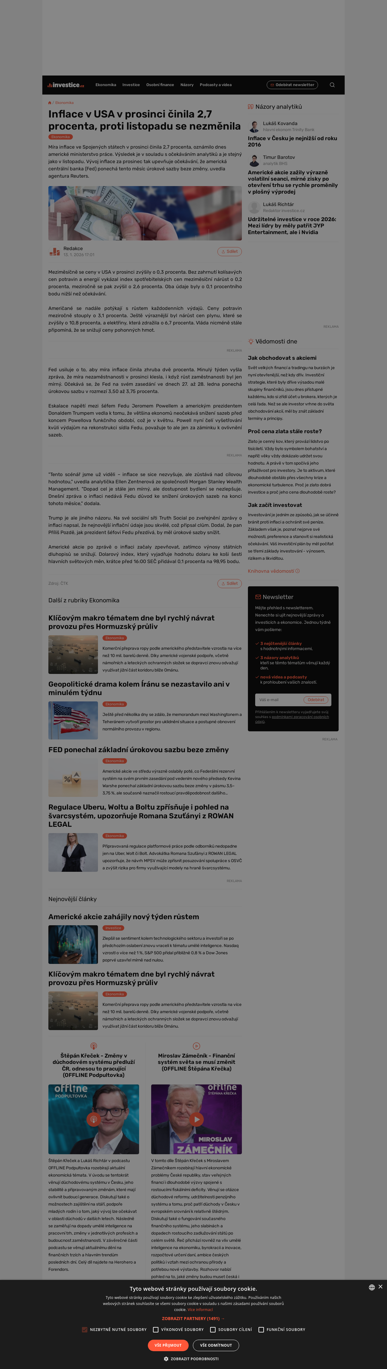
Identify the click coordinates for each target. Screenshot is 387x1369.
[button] (193, 1318)
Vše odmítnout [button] (216, 1345)
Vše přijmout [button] (168, 1345)
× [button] (380, 1287)
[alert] (193, 684)
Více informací (200, 1309)
